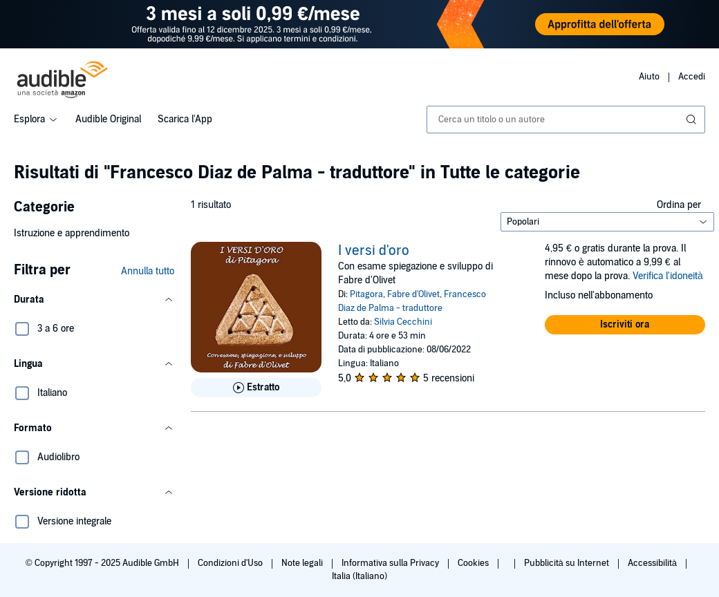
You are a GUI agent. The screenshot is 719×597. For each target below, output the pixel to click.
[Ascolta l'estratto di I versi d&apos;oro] (256, 387)
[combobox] (566, 119)
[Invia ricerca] (692, 119)
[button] (94, 300)
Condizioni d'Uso (231, 563)
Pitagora (366, 294)
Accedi (691, 76)
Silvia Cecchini (403, 322)
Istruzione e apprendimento (71, 233)
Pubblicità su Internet (567, 563)
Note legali (303, 563)
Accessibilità (653, 563)
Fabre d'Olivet (413, 294)
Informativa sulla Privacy (391, 563)
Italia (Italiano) (359, 576)
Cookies (474, 563)
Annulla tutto (147, 271)
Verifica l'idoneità (668, 276)
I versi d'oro (373, 251)
